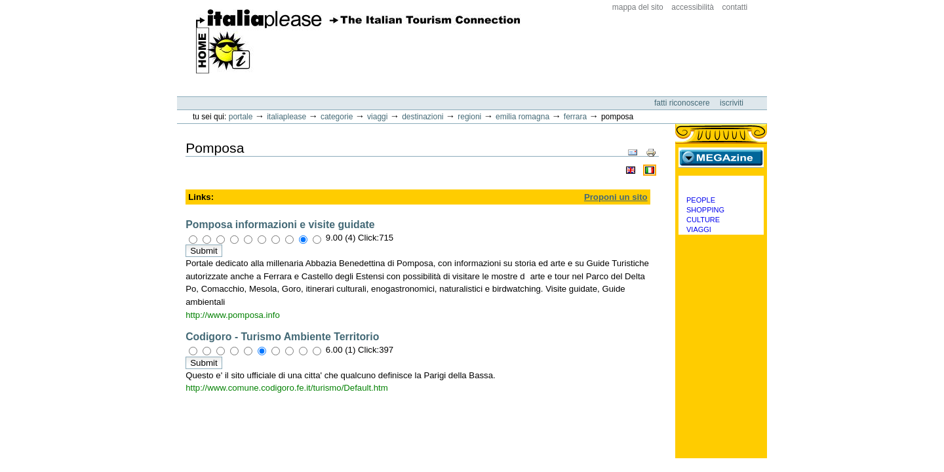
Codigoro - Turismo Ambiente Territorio (282, 336)
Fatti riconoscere (683, 103)
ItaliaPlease (358, 41)
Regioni (469, 116)
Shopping (705, 210)
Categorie (337, 116)
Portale (241, 116)
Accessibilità (692, 7)
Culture (703, 220)
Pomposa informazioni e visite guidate (280, 224)
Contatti (735, 7)
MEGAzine (721, 157)
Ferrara (575, 116)
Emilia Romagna (522, 116)
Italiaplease (286, 116)
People (700, 200)
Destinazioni (422, 116)
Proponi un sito (616, 197)
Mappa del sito (637, 7)
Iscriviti (731, 103)
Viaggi (377, 116)
